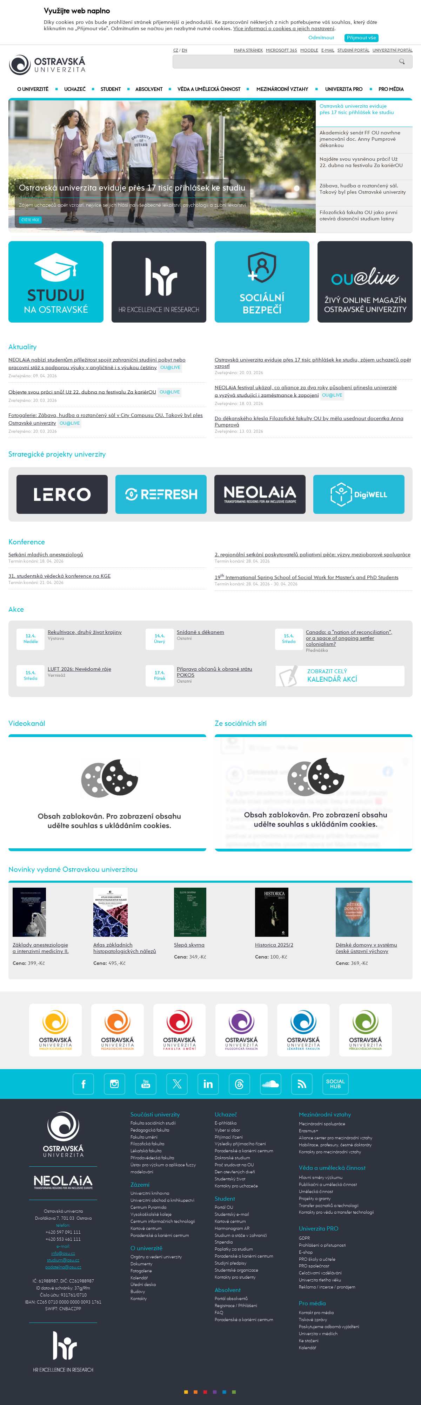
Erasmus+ (308, 1131)
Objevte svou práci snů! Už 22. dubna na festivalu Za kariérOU (82, 392)
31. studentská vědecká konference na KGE (59, 576)
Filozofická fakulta (147, 1144)
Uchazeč (79, 89)
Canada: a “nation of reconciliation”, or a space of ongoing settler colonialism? (349, 638)
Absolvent (153, 89)
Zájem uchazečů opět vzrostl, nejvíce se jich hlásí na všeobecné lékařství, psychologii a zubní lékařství (132, 205)
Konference (26, 542)
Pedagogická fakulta (150, 1130)
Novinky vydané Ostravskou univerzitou (73, 870)
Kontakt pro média (316, 1313)
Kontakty (139, 1299)
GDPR (304, 1238)
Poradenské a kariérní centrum (160, 1235)
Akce (16, 610)
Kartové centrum (146, 1228)
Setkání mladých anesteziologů (45, 554)
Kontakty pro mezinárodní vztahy (330, 1152)
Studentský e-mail (232, 1214)
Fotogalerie (141, 1271)
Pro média (391, 89)
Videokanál (26, 724)
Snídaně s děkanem (200, 632)
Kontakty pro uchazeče (236, 1186)
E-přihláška (225, 1123)
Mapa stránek (248, 50)
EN (184, 50)
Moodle (309, 50)
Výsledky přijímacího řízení (240, 1144)
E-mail (327, 50)
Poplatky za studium (234, 1249)
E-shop (306, 1252)
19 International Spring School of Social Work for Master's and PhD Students (307, 577)
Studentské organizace (236, 1270)
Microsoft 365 (281, 50)
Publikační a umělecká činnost (328, 1184)
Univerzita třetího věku (320, 1280)
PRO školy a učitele (317, 1259)
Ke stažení (309, 1341)
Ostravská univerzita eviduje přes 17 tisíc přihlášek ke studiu (132, 188)
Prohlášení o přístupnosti (322, 1245)
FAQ (219, 1313)
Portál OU (224, 1207)
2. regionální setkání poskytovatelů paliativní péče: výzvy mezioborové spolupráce (312, 554)
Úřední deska (143, 1285)
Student (115, 89)
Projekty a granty (314, 1199)
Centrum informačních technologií (163, 1221)
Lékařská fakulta (146, 1151)
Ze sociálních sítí (241, 724)
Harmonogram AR (232, 1228)
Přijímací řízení (229, 1137)
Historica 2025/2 (274, 945)
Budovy (138, 1292)
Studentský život (230, 1179)
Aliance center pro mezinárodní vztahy (335, 1138)
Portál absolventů (231, 1299)
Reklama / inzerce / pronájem (327, 1287)
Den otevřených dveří (235, 1172)
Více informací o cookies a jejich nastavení (283, 28)
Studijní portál (353, 50)
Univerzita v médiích (318, 1334)
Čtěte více (30, 220)
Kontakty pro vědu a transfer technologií (336, 1212)
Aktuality (22, 347)
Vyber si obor (227, 1130)
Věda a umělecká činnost (213, 89)
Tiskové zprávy (313, 1320)
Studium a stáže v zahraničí (241, 1235)
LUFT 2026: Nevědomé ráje (79, 669)
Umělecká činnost (316, 1191)
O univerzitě (37, 89)
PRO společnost (314, 1266)
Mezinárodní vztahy (287, 89)
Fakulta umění (144, 1137)
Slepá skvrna (189, 945)
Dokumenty (141, 1264)
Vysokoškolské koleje (151, 1214)
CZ (175, 50)
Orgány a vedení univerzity (156, 1257)
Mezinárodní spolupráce (322, 1124)
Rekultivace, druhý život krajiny (85, 632)
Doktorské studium (232, 1158)
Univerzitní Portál (393, 50)
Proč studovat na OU (234, 1165)
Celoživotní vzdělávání (320, 1273)
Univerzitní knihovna (150, 1193)
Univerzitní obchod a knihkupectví (162, 1200)
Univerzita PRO (348, 89)
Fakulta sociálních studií (153, 1123)
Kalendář (139, 1278)
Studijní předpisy (230, 1263)
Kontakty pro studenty (235, 1277)
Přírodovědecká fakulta (152, 1158)
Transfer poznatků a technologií (329, 1206)
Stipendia (224, 1242)
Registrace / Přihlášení (236, 1306)
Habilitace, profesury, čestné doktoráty (335, 1145)
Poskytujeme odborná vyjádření (329, 1327)
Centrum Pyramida (148, 1207)
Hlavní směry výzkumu (320, 1177)
